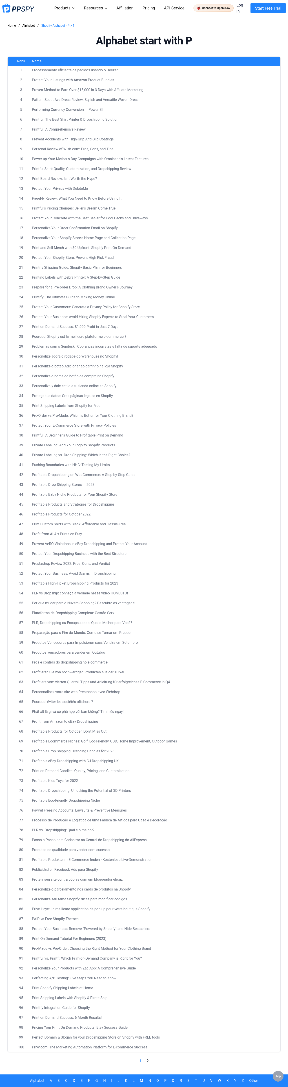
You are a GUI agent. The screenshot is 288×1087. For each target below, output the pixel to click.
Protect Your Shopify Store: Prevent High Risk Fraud (73, 257)
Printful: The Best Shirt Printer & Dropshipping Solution (75, 119)
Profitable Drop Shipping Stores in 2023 (63, 484)
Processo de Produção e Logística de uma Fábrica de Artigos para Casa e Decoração (99, 820)
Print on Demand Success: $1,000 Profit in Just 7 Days (75, 327)
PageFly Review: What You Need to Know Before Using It (77, 198)
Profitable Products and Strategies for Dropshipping (73, 504)
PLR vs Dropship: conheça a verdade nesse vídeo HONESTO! (80, 593)
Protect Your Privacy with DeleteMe (60, 188)
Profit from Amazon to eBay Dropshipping (65, 721)
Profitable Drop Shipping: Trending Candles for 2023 (73, 751)
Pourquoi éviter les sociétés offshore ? (62, 702)
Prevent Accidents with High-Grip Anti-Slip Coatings (73, 139)
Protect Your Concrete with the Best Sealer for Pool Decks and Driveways (90, 218)
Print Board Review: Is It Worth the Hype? (64, 179)
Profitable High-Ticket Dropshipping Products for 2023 (75, 583)
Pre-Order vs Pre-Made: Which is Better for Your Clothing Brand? (82, 415)
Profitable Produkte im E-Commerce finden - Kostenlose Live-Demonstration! (92, 860)
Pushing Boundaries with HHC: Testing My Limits (71, 465)
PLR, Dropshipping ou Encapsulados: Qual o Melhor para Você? (82, 623)
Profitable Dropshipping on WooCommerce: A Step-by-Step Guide (83, 475)
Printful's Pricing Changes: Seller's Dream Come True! (74, 208)
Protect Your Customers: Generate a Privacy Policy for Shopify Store (86, 307)
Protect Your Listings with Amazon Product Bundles (73, 80)
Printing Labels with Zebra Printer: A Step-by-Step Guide (76, 277)
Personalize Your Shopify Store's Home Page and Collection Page (84, 238)
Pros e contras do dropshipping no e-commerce (70, 662)
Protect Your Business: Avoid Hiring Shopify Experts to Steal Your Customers (93, 317)
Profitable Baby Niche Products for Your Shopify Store (74, 494)
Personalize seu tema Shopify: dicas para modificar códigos (79, 899)
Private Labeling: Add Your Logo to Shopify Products (73, 445)
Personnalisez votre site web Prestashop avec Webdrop (76, 692)
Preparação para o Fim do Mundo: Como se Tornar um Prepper (82, 633)
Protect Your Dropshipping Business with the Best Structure (79, 554)
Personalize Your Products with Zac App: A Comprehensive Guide (84, 968)
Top (278, 1076)
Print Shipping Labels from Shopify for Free (66, 406)
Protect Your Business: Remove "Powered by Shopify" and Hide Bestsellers (91, 929)
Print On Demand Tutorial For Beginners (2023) (69, 938)
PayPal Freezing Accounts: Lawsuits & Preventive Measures (79, 810)
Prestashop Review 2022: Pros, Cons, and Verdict (71, 563)
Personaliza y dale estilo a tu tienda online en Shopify (74, 386)
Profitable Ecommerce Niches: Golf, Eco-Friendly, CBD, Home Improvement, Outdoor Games (104, 741)
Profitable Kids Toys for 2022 (55, 781)
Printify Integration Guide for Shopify (61, 1008)
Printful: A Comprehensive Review (59, 129)
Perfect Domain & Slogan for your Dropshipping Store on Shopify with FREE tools (96, 1037)
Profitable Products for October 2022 (61, 514)
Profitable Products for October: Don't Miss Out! (69, 731)
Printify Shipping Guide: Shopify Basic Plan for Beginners (77, 267)
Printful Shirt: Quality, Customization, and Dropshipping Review (81, 169)
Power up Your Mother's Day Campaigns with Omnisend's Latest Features (90, 159)
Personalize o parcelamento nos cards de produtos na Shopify (81, 889)
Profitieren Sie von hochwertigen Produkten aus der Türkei (78, 672)
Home (11, 25)
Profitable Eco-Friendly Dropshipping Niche (66, 800)
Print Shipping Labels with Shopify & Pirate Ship (69, 998)
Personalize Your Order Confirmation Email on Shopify (75, 228)
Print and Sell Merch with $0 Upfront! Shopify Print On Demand (81, 248)
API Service (174, 8)
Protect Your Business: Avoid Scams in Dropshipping (74, 573)
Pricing (148, 8)
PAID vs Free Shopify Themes (55, 919)
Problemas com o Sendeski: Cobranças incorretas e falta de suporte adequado (94, 346)
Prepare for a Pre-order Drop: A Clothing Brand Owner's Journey (82, 287)
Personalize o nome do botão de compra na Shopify (73, 376)
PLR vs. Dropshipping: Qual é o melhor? (63, 830)
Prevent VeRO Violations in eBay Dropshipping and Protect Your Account (89, 544)
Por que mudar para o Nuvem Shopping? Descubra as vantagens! (83, 603)
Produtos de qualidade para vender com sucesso (71, 850)
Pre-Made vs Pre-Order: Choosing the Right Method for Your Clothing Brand (91, 948)
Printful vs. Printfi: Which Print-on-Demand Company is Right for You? (87, 958)
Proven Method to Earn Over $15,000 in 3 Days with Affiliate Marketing (87, 90)
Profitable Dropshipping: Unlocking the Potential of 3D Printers (81, 790)
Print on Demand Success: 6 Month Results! (67, 1017)
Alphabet (28, 25)
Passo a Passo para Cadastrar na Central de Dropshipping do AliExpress (89, 840)
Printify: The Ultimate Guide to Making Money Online (73, 297)
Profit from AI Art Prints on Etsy (57, 534)
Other (253, 1080)
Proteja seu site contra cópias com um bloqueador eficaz (77, 879)
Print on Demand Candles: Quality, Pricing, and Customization (80, 771)
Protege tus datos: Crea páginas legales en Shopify (72, 396)
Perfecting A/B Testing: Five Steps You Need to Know (74, 978)
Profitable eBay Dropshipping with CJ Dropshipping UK (75, 761)
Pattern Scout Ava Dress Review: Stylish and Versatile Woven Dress (85, 100)
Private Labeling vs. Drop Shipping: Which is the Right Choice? (81, 455)
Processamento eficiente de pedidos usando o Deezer (75, 70)
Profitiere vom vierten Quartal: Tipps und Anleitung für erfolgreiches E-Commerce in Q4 (101, 682)
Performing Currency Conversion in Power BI (67, 109)
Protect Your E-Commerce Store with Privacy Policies (74, 425)
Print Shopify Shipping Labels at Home (62, 988)
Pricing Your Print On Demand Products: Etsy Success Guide (80, 1027)
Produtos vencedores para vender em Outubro (68, 652)
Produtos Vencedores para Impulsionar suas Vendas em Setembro (85, 642)
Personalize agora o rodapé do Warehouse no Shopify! (75, 356)
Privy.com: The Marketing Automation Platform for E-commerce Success (89, 1047)
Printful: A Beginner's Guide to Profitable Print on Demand (77, 435)
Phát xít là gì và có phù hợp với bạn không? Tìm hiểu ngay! (78, 711)
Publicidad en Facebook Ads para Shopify (65, 869)
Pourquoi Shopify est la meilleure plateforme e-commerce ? (79, 336)
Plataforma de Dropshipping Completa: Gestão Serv (73, 613)
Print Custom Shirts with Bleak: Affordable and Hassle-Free (79, 524)
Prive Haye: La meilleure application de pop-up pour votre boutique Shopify (91, 909)
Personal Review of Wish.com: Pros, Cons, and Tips (72, 149)
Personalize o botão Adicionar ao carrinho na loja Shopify (77, 366)
